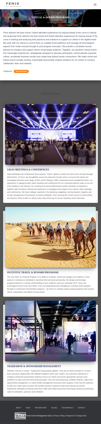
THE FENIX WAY (41, 408)
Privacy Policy (59, 416)
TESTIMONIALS (67, 408)
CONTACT (81, 408)
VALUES (54, 408)
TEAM (28, 408)
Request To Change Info (76, 416)
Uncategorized (21, 71)
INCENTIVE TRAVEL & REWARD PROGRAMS (33, 272)
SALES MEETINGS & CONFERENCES (28, 169)
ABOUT (18, 408)
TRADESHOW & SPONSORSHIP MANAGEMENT (34, 366)
